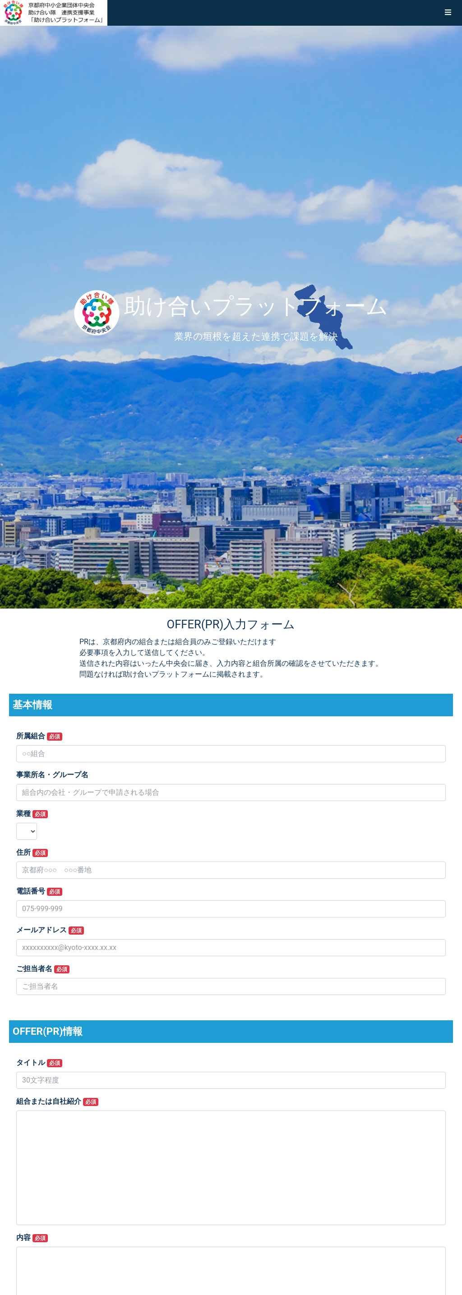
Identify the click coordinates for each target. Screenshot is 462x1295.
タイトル (39, 1062)
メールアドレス (50, 930)
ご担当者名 (42, 968)
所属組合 (39, 736)
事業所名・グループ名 (52, 774)
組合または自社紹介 (57, 1101)
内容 (32, 1237)
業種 (32, 813)
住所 (32, 852)
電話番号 (39, 891)
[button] (448, 13)
